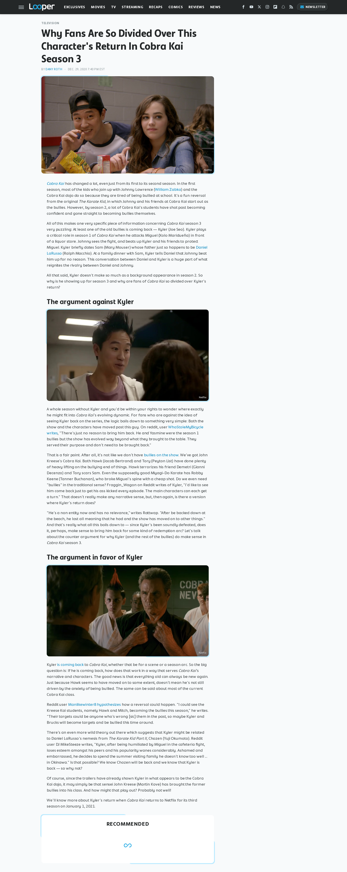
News (215, 7)
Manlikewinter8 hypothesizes (94, 704)
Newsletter (313, 7)
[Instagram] (267, 7)
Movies (98, 7)
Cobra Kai (55, 183)
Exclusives (74, 7)
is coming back (70, 664)
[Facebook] (243, 7)
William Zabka (168, 189)
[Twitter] (259, 7)
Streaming (132, 7)
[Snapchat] (283, 7)
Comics (175, 7)
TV (113, 7)
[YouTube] (251, 7)
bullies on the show (161, 455)
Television (50, 23)
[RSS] (291, 7)
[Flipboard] (275, 7)
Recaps (156, 7)
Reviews (196, 7)
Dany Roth (54, 69)
